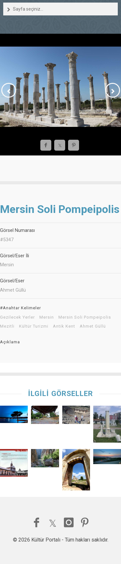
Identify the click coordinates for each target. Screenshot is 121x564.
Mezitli (7, 326)
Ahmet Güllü (93, 326)
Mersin (46, 317)
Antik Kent (64, 326)
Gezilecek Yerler (17, 317)
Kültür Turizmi (33, 326)
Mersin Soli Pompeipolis (84, 317)
